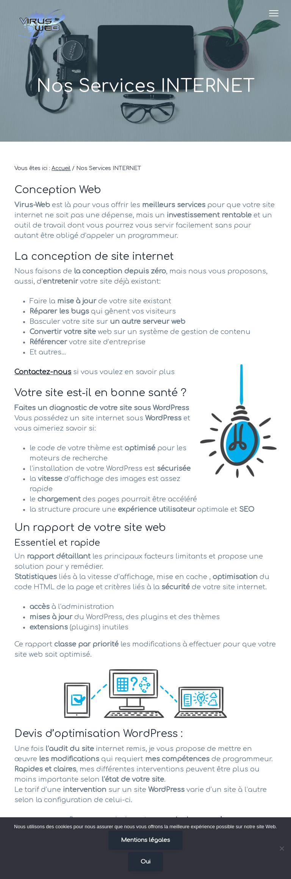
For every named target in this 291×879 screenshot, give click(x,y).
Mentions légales (145, 840)
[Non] (281, 848)
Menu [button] (269, 13)
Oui (145, 862)
